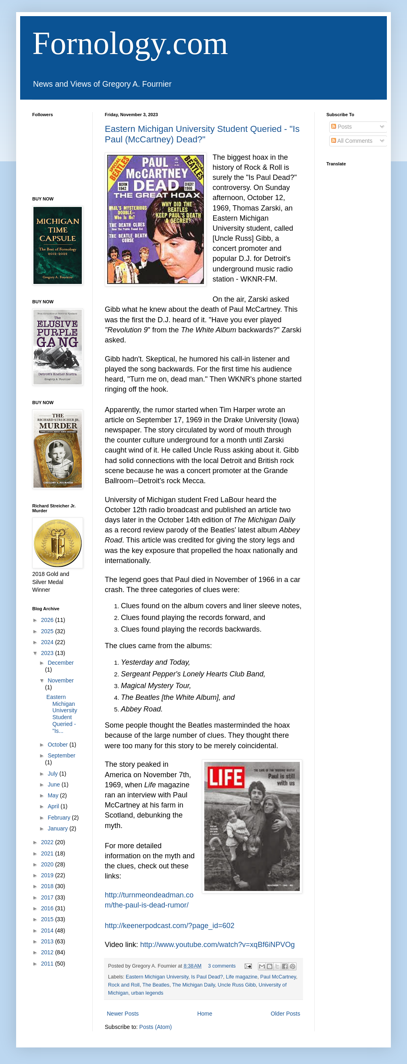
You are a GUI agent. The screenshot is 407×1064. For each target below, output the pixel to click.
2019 (48, 875)
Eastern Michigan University (157, 977)
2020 (48, 864)
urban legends (147, 993)
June (54, 784)
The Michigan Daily (193, 985)
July (53, 773)
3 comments (222, 966)
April (54, 806)
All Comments (351, 141)
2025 (48, 631)
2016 (48, 908)
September (61, 755)
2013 (48, 941)
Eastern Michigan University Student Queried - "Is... (61, 714)
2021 (48, 853)
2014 (48, 930)
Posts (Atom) (155, 1027)
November (61, 680)
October (58, 744)
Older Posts (285, 1013)
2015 (48, 919)
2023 (48, 653)
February (60, 817)
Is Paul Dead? (207, 977)
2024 (48, 642)
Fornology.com (130, 43)
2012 (48, 952)
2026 (48, 620)
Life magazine (241, 977)
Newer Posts (123, 1013)
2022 (48, 842)
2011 (48, 963)
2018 (48, 886)
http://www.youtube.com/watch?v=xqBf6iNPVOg (217, 945)
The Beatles (155, 985)
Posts (341, 126)
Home (204, 1013)
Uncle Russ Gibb (237, 985)
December (61, 662)
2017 (48, 897)
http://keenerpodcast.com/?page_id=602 (170, 926)
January (58, 828)
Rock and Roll (123, 985)
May (54, 795)
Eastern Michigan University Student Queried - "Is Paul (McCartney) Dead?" (202, 134)
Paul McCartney (278, 977)
